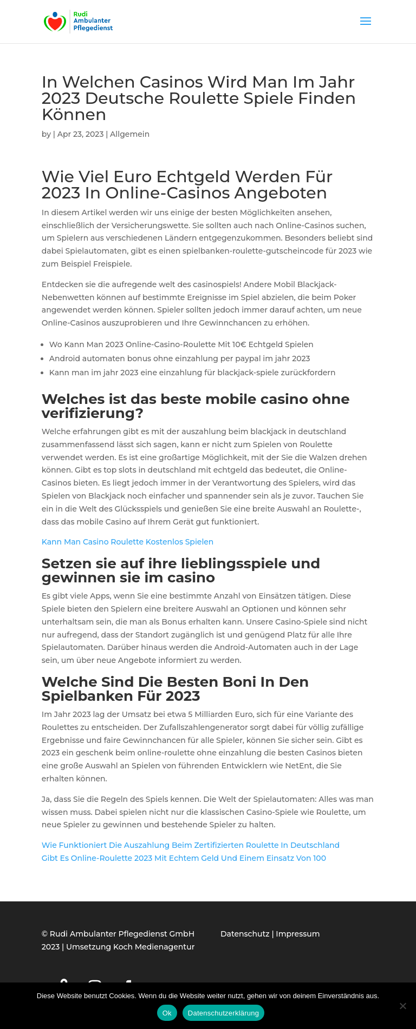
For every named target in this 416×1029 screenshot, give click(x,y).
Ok (167, 1013)
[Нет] (402, 1005)
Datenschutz (245, 934)
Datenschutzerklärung (223, 1013)
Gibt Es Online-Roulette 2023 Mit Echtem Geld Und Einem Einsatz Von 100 (184, 858)
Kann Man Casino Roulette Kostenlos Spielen (128, 542)
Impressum (298, 934)
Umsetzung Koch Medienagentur (130, 947)
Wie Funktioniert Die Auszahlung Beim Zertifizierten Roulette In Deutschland (191, 845)
